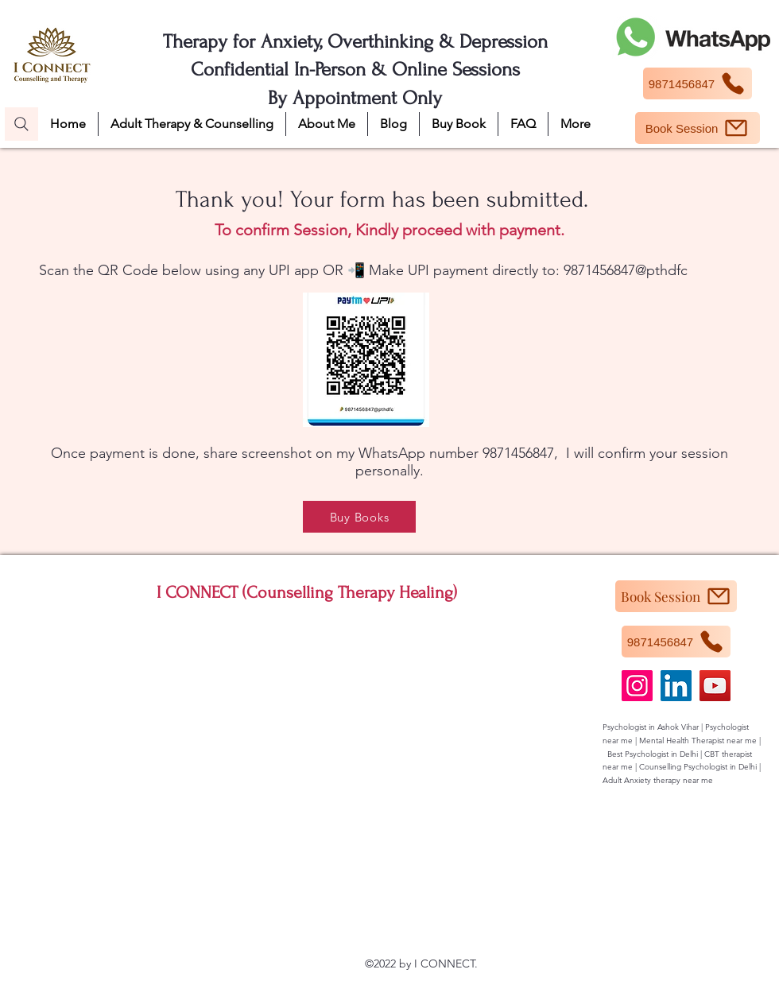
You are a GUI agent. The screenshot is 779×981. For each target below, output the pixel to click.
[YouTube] (715, 685)
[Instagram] (637, 685)
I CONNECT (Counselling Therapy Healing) (307, 592)
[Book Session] (697, 128)
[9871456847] (697, 83)
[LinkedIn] (676, 685)
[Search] (21, 124)
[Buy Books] (359, 517)
